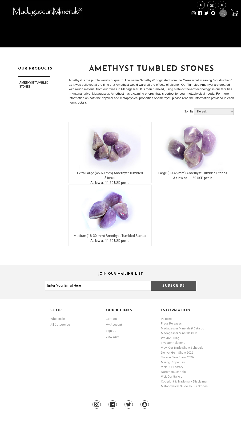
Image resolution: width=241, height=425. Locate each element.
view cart (112, 336)
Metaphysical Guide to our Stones (184, 386)
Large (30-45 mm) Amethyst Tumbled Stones (193, 173)
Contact (211, 11)
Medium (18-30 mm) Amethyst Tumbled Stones (110, 236)
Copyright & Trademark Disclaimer (184, 381)
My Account (222, 20)
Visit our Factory (172, 367)
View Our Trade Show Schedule (182, 347)
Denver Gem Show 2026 (177, 352)
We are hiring (170, 338)
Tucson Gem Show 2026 (177, 357)
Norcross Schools (173, 372)
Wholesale (57, 319)
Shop (58, 13)
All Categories (59, 324)
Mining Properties (173, 362)
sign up (111, 330)
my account (114, 324)
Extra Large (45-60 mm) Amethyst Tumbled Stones (110, 173)
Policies (166, 319)
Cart (234, 12)
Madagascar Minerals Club (179, 333)
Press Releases (171, 323)
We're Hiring (201, 20)
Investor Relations (173, 342)
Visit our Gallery (171, 376)
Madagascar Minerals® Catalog (182, 328)
